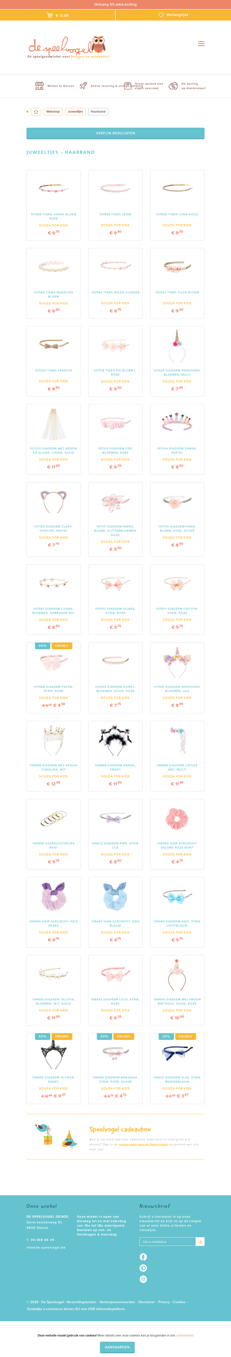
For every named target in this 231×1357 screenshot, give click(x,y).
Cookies (179, 1302)
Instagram (144, 1279)
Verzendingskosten (81, 1302)
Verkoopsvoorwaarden (117, 1302)
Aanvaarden (117, 1347)
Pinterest (144, 1268)
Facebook (144, 1257)
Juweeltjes (75, 112)
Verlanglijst (173, 15)
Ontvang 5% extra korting (115, 4)
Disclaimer (147, 1302)
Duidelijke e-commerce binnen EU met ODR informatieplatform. (76, 1309)
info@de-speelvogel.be (46, 1248)
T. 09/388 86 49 (40, 1240)
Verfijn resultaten (115, 133)
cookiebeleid (184, 1335)
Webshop (53, 112)
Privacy (164, 1302)
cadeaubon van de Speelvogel (143, 1144)
